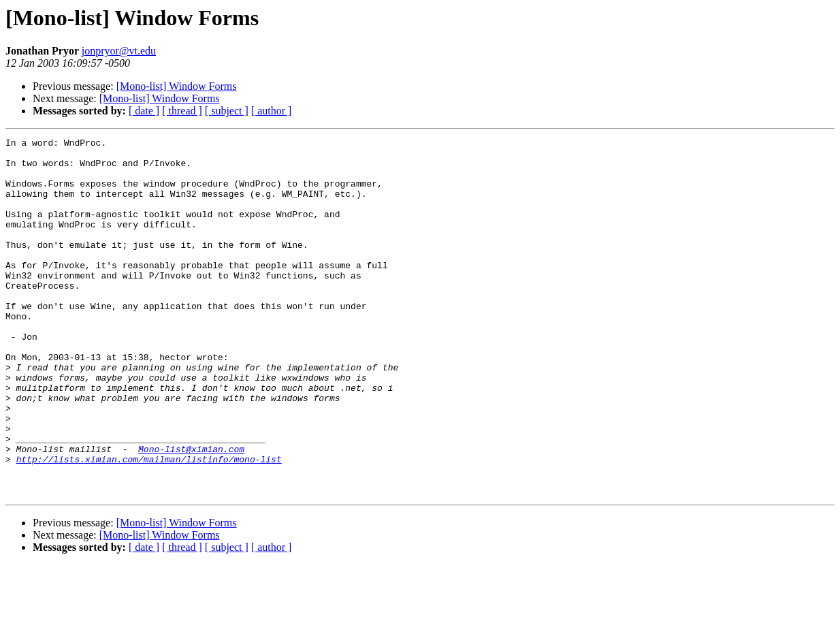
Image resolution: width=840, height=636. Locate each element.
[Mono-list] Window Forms (176, 86)
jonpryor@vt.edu (119, 51)
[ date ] (144, 110)
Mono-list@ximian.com (191, 512)
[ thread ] (182, 110)
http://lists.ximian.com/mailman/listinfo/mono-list (149, 524)
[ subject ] (226, 110)
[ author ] (271, 110)
